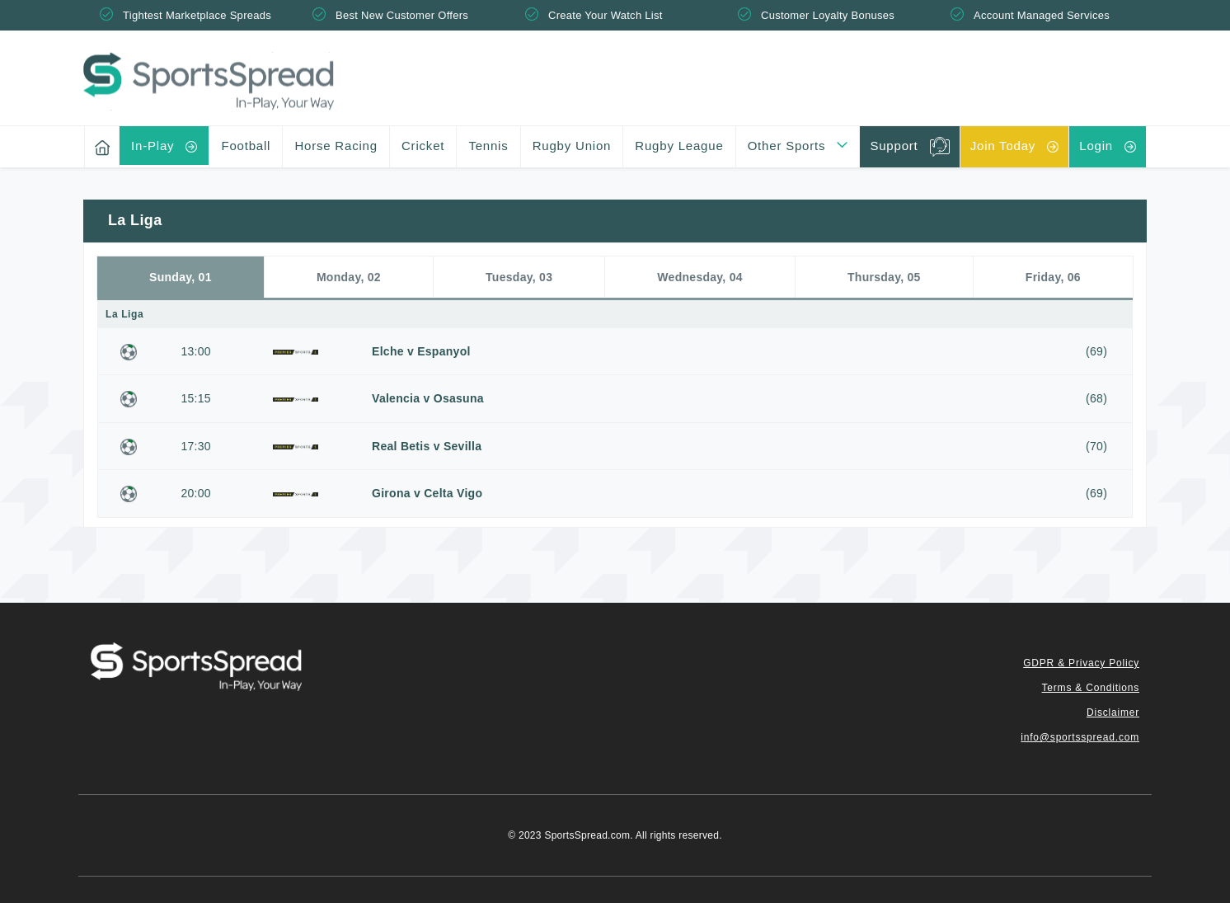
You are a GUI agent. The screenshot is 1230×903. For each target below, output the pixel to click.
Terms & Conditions (1090, 688)
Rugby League (679, 146)
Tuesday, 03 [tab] (519, 277)
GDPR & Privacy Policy (1081, 663)
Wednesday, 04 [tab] (700, 277)
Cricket (422, 146)
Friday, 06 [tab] (1053, 277)
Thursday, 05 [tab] (884, 277)
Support (894, 146)
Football (245, 146)
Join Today (1002, 146)
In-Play (152, 146)
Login (1096, 146)
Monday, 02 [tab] (349, 277)
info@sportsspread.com (1080, 737)
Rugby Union (572, 146)
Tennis (488, 146)
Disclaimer (1113, 712)
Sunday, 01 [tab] (180, 277)
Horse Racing (335, 146)
